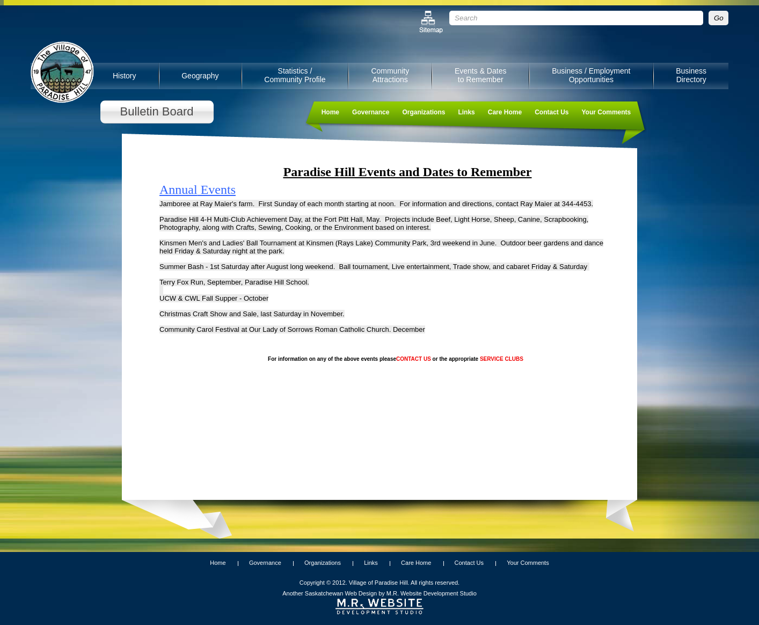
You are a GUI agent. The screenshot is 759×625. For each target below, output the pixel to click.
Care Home (505, 112)
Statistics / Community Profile (294, 75)
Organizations (423, 112)
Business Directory (691, 75)
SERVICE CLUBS (501, 359)
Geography (199, 75)
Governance (370, 112)
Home (330, 112)
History (124, 75)
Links (466, 112)
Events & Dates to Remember (481, 75)
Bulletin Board (157, 111)
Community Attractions (390, 75)
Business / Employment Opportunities (591, 75)
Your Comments (606, 112)
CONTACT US (413, 359)
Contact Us (551, 112)
